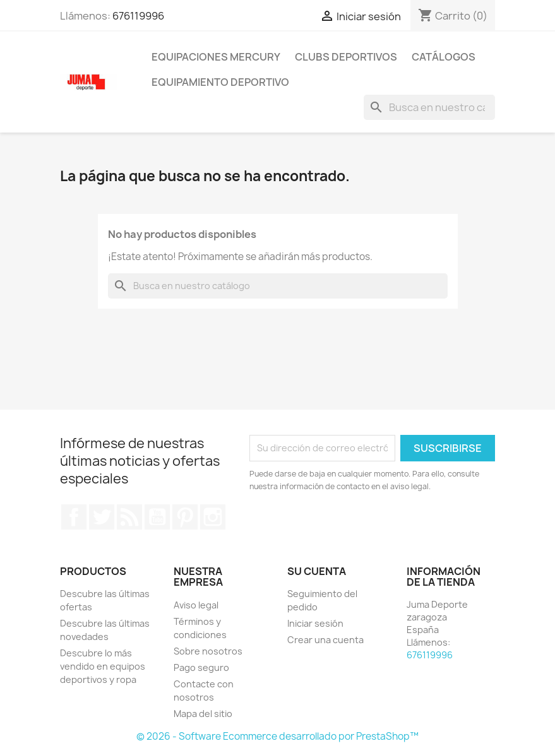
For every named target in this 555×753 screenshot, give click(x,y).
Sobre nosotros (208, 651)
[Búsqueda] (429, 107)
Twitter (101, 517)
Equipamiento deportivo (220, 82)
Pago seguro (201, 667)
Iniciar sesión (315, 623)
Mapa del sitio (203, 714)
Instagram (212, 517)
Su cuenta (316, 571)
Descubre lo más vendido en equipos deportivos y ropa (102, 666)
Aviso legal (196, 605)
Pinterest (185, 517)
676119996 (138, 16)
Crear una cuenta (325, 640)
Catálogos (443, 57)
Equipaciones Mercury (216, 57)
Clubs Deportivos (346, 57)
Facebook (74, 517)
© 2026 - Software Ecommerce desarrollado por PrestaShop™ (277, 736)
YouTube (157, 517)
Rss (129, 517)
